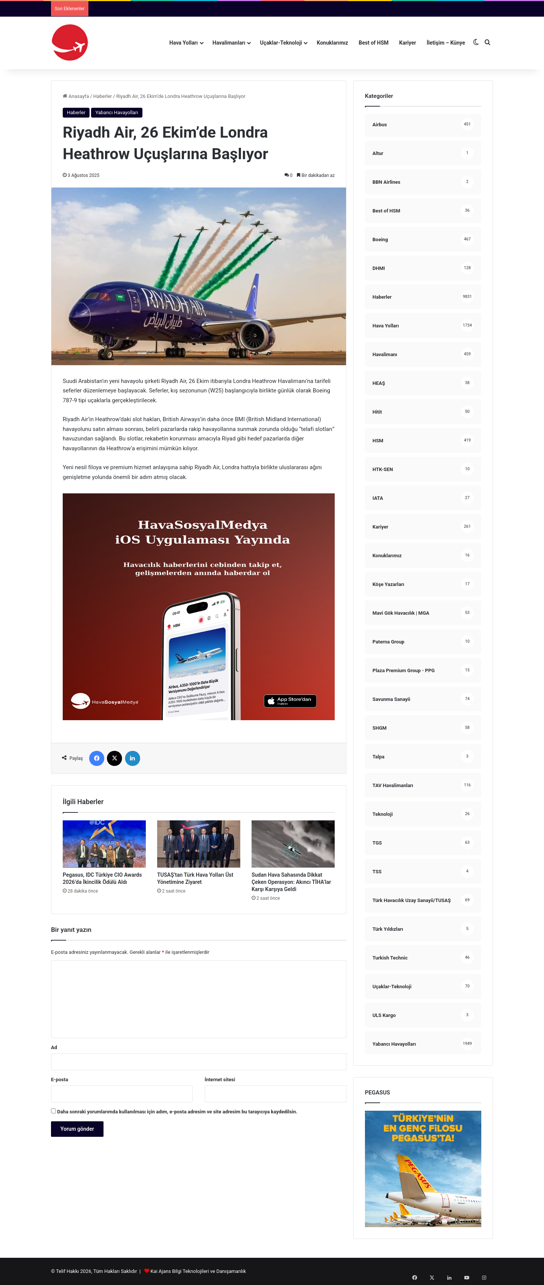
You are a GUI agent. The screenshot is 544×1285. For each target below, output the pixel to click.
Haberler (102, 96)
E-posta (59, 1079)
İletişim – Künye (446, 43)
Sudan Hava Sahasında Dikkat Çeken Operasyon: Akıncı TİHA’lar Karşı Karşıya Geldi (291, 882)
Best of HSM (374, 43)
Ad (54, 1047)
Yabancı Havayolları (116, 112)
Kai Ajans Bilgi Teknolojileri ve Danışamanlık (198, 1271)
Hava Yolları (183, 43)
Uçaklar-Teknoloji (281, 43)
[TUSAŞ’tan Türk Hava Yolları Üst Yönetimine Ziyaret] (198, 843)
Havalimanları (229, 43)
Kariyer (407, 43)
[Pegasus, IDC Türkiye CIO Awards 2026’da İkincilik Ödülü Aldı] (104, 843)
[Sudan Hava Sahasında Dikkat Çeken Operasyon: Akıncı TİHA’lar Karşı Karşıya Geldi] (293, 843)
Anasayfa (76, 96)
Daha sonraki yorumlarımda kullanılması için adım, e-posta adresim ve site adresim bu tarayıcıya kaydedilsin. (177, 1111)
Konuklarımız (332, 43)
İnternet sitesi (220, 1079)
